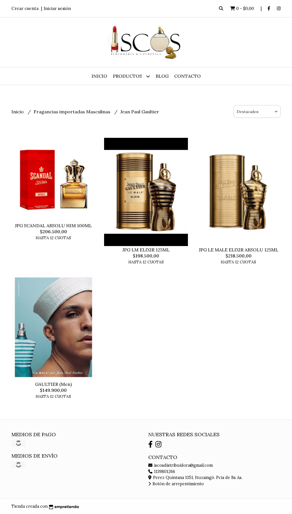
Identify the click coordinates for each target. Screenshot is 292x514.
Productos (131, 76)
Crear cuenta (24, 8)
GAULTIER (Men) (53, 384)
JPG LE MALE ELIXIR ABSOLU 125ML (238, 250)
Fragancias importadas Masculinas (72, 111)
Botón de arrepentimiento (176, 483)
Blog (162, 76)
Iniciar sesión (57, 8)
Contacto (187, 76)
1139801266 (161, 471)
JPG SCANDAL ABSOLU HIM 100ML (53, 225)
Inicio (99, 76)
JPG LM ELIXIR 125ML (146, 250)
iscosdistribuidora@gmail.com (180, 465)
